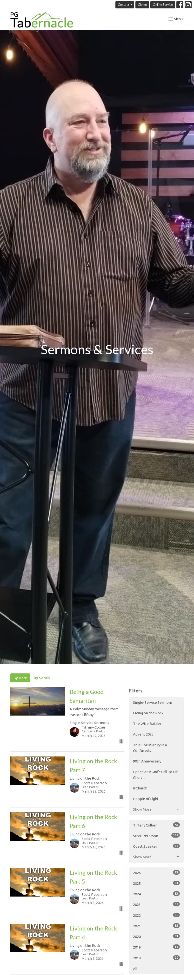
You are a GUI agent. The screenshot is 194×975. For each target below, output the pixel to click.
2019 (156, 946)
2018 (156, 957)
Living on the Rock (148, 713)
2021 (156, 925)
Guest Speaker (156, 846)
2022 (156, 915)
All (135, 969)
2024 (156, 893)
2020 (156, 936)
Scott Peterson (156, 835)
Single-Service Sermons (153, 702)
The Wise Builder (147, 724)
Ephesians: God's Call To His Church (155, 774)
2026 (156, 872)
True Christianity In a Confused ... (150, 748)
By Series (42, 678)
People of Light (146, 799)
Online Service (163, 4)
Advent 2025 (143, 734)
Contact (125, 5)
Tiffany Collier (156, 824)
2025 (156, 883)
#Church (140, 788)
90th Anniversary (147, 761)
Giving (142, 4)
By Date (20, 678)
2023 (156, 904)
